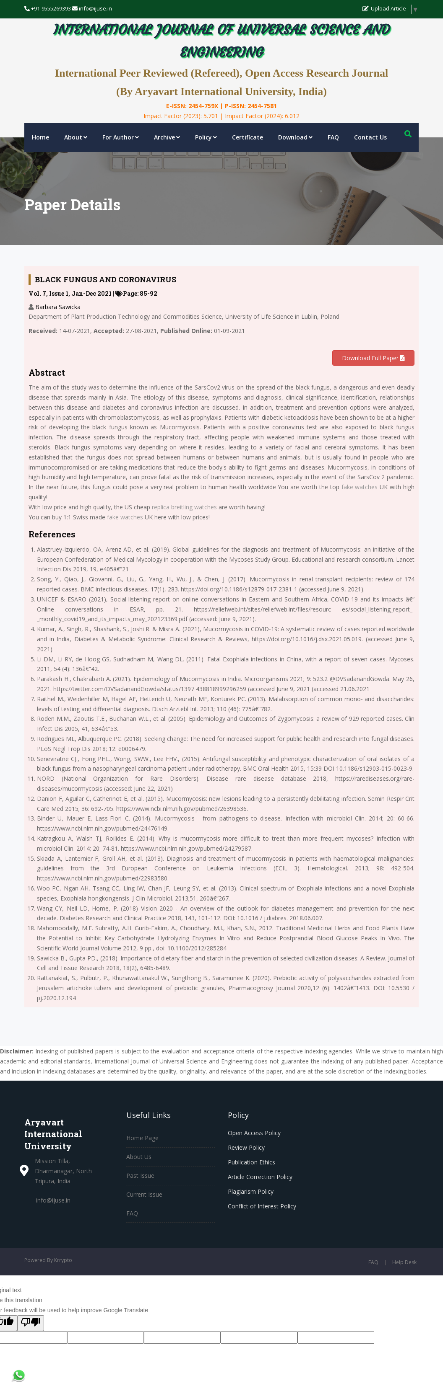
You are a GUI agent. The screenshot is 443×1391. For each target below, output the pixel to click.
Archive (167, 137)
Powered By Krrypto (48, 1260)
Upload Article (384, 8)
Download (295, 137)
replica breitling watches (184, 507)
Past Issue (140, 1175)
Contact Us (370, 137)
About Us (138, 1157)
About (75, 137)
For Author (120, 137)
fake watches (359, 487)
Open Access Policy (254, 1133)
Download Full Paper (373, 358)
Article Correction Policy (260, 1177)
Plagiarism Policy (251, 1191)
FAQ (333, 137)
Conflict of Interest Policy (262, 1206)
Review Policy (246, 1147)
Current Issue (144, 1194)
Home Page (142, 1138)
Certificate (247, 137)
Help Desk (404, 1262)
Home (40, 137)
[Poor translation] (30, 1323)
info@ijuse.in (53, 1200)
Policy (206, 137)
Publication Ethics (251, 1162)
